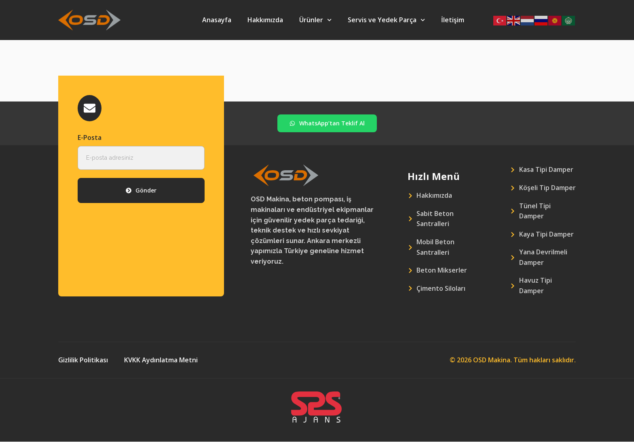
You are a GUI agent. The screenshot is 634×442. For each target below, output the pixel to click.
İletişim (452, 19)
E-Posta (89, 138)
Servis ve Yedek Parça (386, 20)
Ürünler (315, 20)
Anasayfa (216, 19)
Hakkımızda (265, 19)
